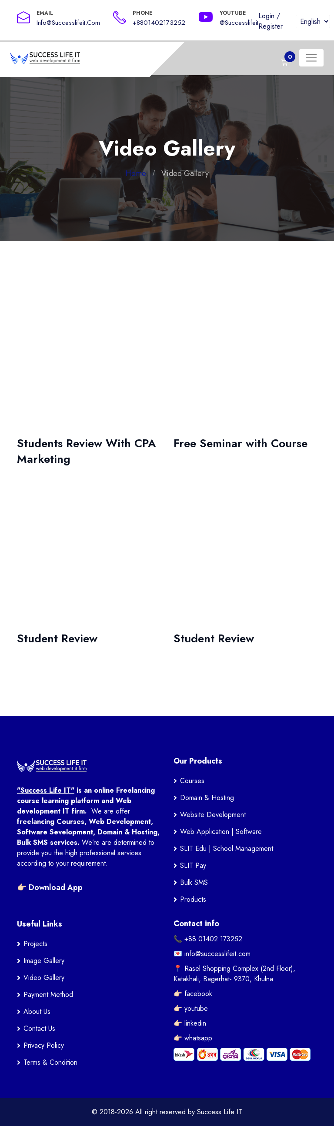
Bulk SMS (194, 882)
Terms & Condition (50, 1062)
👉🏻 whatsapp (193, 1038)
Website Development (213, 815)
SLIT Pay (193, 865)
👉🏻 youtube (191, 1008)
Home (135, 173)
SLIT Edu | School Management (226, 849)
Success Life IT (219, 1112)
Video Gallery (43, 978)
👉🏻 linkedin (190, 1023)
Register (270, 26)
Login (266, 16)
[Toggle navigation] (311, 57)
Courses (192, 781)
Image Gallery (43, 961)
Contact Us (39, 1028)
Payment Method (48, 995)
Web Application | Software (221, 832)
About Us (36, 1011)
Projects (35, 944)
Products (193, 899)
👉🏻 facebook (193, 994)
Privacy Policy (43, 1045)
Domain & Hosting (207, 798)
